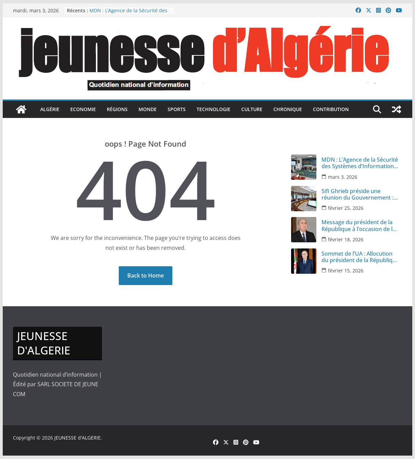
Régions (117, 109)
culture (251, 109)
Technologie (213, 109)
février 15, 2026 (345, 270)
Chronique (287, 109)
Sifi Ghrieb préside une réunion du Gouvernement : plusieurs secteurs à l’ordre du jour (357, 194)
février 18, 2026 (345, 239)
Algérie (49, 109)
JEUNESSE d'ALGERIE (77, 437)
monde (148, 109)
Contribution (331, 109)
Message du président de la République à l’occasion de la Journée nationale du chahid (358, 225)
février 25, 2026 (345, 208)
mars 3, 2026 (342, 177)
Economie (83, 109)
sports (177, 109)
